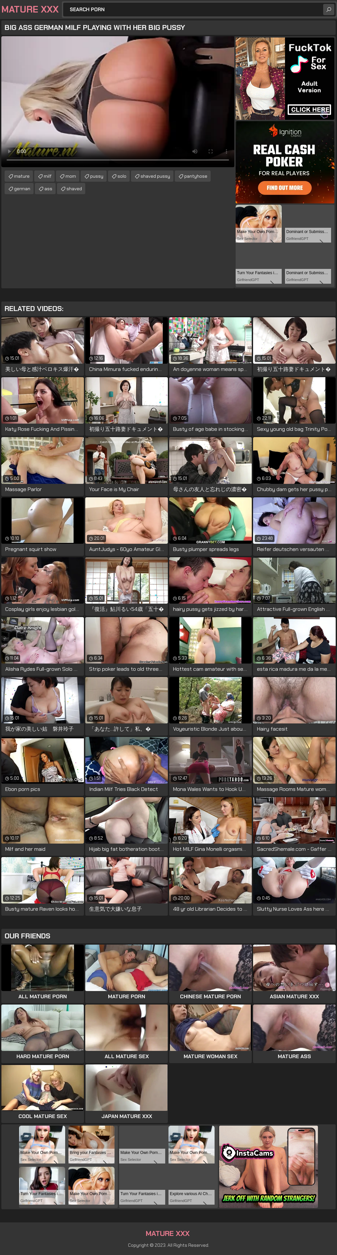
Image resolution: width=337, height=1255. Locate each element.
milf (47, 176)
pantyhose (195, 176)
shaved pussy (155, 176)
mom (70, 176)
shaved (74, 189)
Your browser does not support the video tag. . (117, 101)
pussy (96, 176)
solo (121, 176)
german (22, 189)
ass (48, 189)
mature (22, 176)
